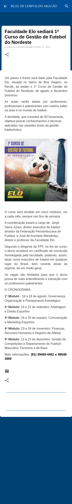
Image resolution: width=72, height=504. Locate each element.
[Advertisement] (36, 459)
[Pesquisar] (66, 6)
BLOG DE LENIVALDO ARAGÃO (34, 6)
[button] (7, 54)
